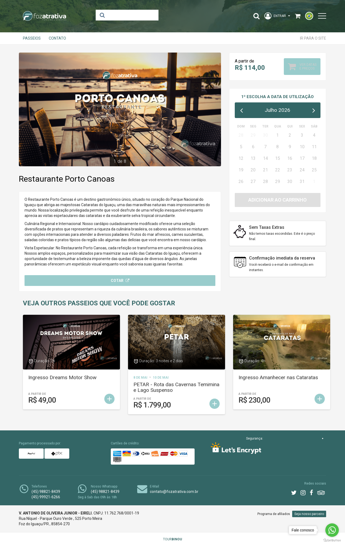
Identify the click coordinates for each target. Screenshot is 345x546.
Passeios (32, 38)
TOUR (172, 539)
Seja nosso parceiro (309, 514)
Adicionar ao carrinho (277, 200)
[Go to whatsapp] (332, 530)
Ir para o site (313, 38)
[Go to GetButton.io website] (332, 540)
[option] (120, 109)
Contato (57, 38)
